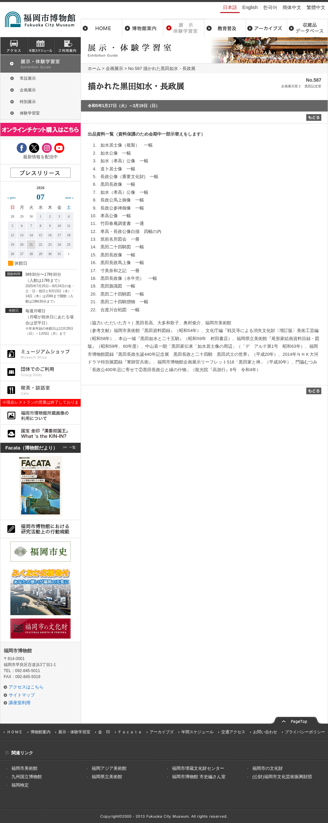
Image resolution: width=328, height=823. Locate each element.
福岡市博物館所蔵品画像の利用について (40, 415)
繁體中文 (316, 7)
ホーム (101, 28)
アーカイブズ (162, 732)
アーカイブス (266, 28)
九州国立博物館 (26, 776)
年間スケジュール (197, 732)
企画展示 (114, 68)
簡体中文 (291, 7)
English (250, 7)
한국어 (270, 7)
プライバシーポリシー (305, 732)
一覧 (72, 447)
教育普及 (225, 28)
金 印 (104, 732)
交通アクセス (233, 732)
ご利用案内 (67, 46)
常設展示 (28, 78)
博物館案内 (142, 28)
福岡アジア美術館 (109, 768)
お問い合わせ (265, 732)
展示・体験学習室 (183, 28)
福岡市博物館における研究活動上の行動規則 (40, 529)
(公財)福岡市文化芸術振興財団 (282, 776)
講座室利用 (19, 702)
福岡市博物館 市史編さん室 (199, 776)
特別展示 (28, 101)
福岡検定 (20, 785)
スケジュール (40, 46)
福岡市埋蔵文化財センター (198, 768)
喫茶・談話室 (40, 390)
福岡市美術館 (24, 768)
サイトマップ (22, 694)
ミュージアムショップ (40, 354)
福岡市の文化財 (267, 768)
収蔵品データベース (307, 28)
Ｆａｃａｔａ (130, 732)
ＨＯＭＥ (15, 732)
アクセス (13, 46)
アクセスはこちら (26, 686)
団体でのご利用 (40, 372)
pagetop (296, 719)
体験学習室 (30, 113)
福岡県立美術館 (107, 776)
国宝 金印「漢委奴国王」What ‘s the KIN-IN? (40, 433)
